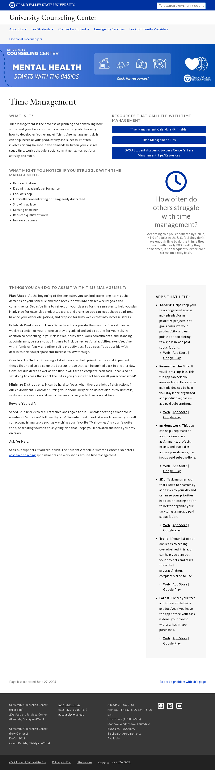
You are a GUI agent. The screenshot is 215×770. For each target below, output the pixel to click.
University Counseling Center (53, 17)
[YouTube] (179, 705)
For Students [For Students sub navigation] (42, 29)
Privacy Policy (61, 762)
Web (166, 352)
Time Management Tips (159, 140)
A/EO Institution (27, 762)
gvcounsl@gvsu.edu (71, 714)
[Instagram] (170, 705)
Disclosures (84, 762)
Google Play (172, 358)
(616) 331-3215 (69, 709)
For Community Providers (149, 29)
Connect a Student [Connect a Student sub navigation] (73, 29)
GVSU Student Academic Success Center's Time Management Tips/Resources (159, 153)
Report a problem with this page (183, 681)
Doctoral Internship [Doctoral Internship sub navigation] (25, 39)
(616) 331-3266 (69, 705)
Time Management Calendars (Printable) (159, 129)
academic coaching (22, 455)
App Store (180, 352)
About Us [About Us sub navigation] (18, 29)
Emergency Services (109, 29)
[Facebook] (161, 705)
